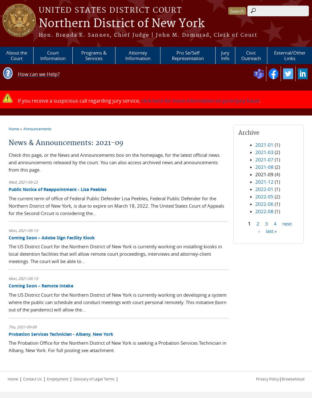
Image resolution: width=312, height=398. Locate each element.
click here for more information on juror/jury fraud (200, 100)
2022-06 (264, 204)
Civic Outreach (251, 55)
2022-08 (264, 211)
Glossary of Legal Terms (94, 378)
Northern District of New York (122, 24)
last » (271, 231)
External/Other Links (290, 55)
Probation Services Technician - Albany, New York (61, 334)
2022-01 (264, 189)
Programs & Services (94, 55)
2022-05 (264, 196)
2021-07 (264, 159)
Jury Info (225, 55)
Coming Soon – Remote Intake (41, 286)
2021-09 (264, 174)
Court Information (53, 55)
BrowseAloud (293, 378)
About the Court (16, 55)
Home (14, 128)
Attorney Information (138, 55)
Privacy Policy (267, 378)
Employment (57, 378)
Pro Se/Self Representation (188, 55)
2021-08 (264, 167)
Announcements (37, 128)
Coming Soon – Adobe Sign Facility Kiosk (52, 238)
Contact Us (32, 378)
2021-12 (264, 182)
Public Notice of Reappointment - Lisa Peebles (58, 189)
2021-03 (264, 152)
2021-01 (264, 145)
